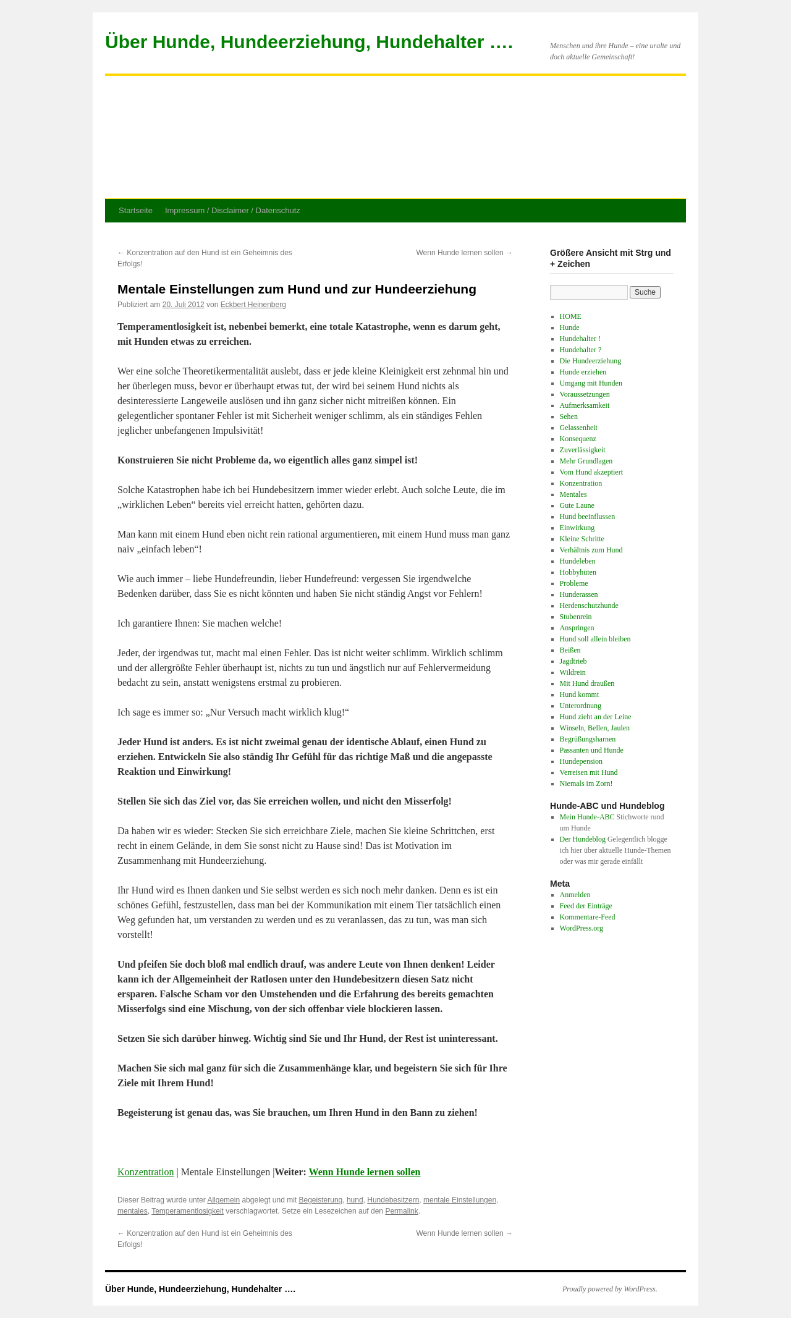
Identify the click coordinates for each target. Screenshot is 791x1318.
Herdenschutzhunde (589, 605)
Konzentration (145, 1172)
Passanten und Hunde (592, 750)
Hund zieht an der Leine (596, 716)
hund (355, 1200)
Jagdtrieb (573, 661)
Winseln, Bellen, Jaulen (595, 728)
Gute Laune (577, 505)
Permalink (401, 1211)
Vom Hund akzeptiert (591, 472)
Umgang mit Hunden (591, 383)
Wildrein (573, 672)
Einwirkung (577, 527)
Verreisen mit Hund (589, 772)
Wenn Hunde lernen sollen (464, 252)
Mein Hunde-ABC (587, 817)
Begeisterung (321, 1200)
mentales (132, 1211)
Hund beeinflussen (587, 516)
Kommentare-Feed (587, 917)
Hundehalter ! (580, 338)
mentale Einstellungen (459, 1200)
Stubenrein (576, 616)
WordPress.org (581, 928)
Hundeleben (578, 561)
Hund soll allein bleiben (595, 639)
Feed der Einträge (586, 906)
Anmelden (575, 894)
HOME (571, 316)
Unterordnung (580, 705)
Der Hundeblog (583, 839)
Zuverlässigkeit (583, 450)
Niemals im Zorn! (586, 783)
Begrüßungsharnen (588, 739)
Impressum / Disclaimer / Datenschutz (232, 210)
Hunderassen (579, 594)
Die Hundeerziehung (591, 361)
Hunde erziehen (583, 372)
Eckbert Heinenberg (253, 304)
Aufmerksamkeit (585, 405)
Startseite (136, 210)
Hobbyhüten (578, 572)
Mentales (573, 494)
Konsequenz (578, 438)
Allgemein (223, 1200)
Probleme (574, 583)
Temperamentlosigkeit (187, 1211)
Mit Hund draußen (587, 683)
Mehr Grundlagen (586, 461)
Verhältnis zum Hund (591, 550)
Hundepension (581, 761)
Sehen (569, 416)
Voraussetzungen (585, 394)
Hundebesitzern (393, 1200)
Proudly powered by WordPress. (610, 1289)
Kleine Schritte (582, 538)
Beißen (570, 650)
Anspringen (577, 627)
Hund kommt (579, 694)
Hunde (570, 327)
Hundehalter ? (581, 349)
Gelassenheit (579, 427)
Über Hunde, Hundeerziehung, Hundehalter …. (309, 42)
